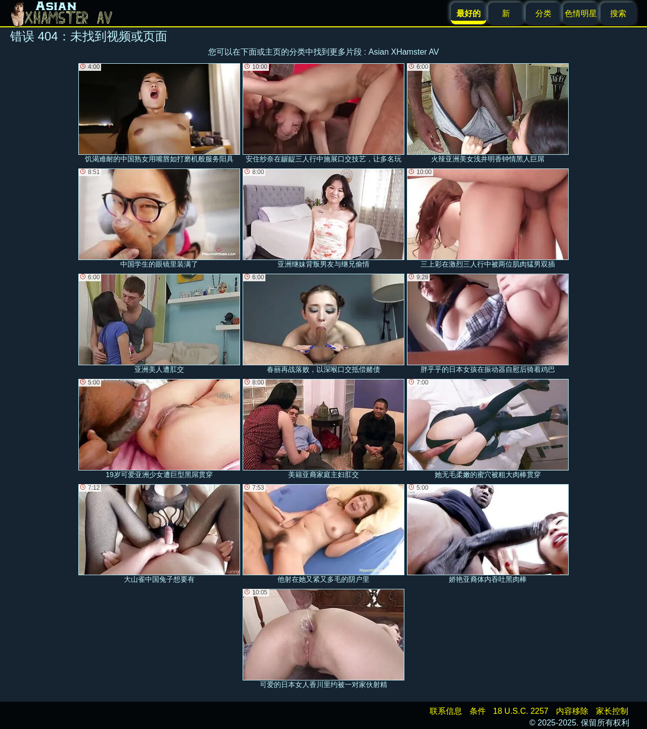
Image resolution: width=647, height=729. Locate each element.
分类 (543, 13)
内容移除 (572, 711)
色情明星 (581, 13)
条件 (478, 711)
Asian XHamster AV (403, 52)
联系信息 (446, 711)
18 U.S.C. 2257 (520, 711)
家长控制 (612, 711)
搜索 (618, 13)
